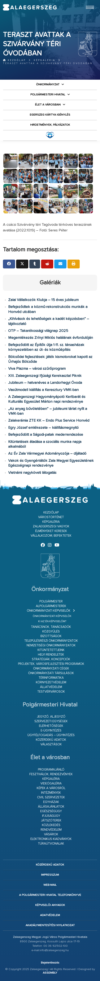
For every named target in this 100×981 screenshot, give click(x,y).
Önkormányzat (47, 84)
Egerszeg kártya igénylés (50, 114)
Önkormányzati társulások (51, 673)
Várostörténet (51, 517)
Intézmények (51, 792)
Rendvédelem (51, 829)
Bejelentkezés (50, 962)
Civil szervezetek (51, 797)
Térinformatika (51, 677)
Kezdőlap (14, 60)
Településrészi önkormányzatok (51, 640)
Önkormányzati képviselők (48, 610)
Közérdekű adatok (51, 739)
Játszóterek (51, 820)
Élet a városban (48, 104)
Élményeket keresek (51, 531)
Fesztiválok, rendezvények (51, 774)
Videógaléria (51, 783)
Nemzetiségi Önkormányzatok (51, 645)
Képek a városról (51, 788)
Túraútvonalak (51, 843)
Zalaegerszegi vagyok (51, 526)
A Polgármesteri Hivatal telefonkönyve (50, 895)
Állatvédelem (51, 687)
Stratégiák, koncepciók (51, 659)
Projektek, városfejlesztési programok (51, 663)
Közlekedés (51, 825)
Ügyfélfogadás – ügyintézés (51, 735)
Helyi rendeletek (51, 654)
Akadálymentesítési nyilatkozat (50, 925)
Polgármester (51, 601)
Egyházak (51, 802)
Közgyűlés (51, 631)
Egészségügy (51, 811)
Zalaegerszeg (30, 7)
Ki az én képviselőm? (52, 621)
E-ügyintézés (51, 730)
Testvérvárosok (51, 691)
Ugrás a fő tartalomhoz (86, 2)
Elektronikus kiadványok (51, 839)
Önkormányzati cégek (51, 668)
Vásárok (51, 834)
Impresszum (50, 874)
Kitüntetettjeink (51, 650)
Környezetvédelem (51, 682)
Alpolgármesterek (51, 606)
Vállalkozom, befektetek (51, 535)
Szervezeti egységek (51, 721)
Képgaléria (44, 60)
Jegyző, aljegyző (51, 716)
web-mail (50, 884)
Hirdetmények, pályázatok (50, 124)
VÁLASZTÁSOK (51, 744)
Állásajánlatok (51, 806)
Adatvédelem (50, 915)
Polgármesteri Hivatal (47, 94)
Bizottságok (51, 636)
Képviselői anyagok (50, 905)
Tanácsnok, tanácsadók (51, 626)
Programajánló (51, 769)
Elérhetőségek (51, 725)
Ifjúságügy (51, 815)
